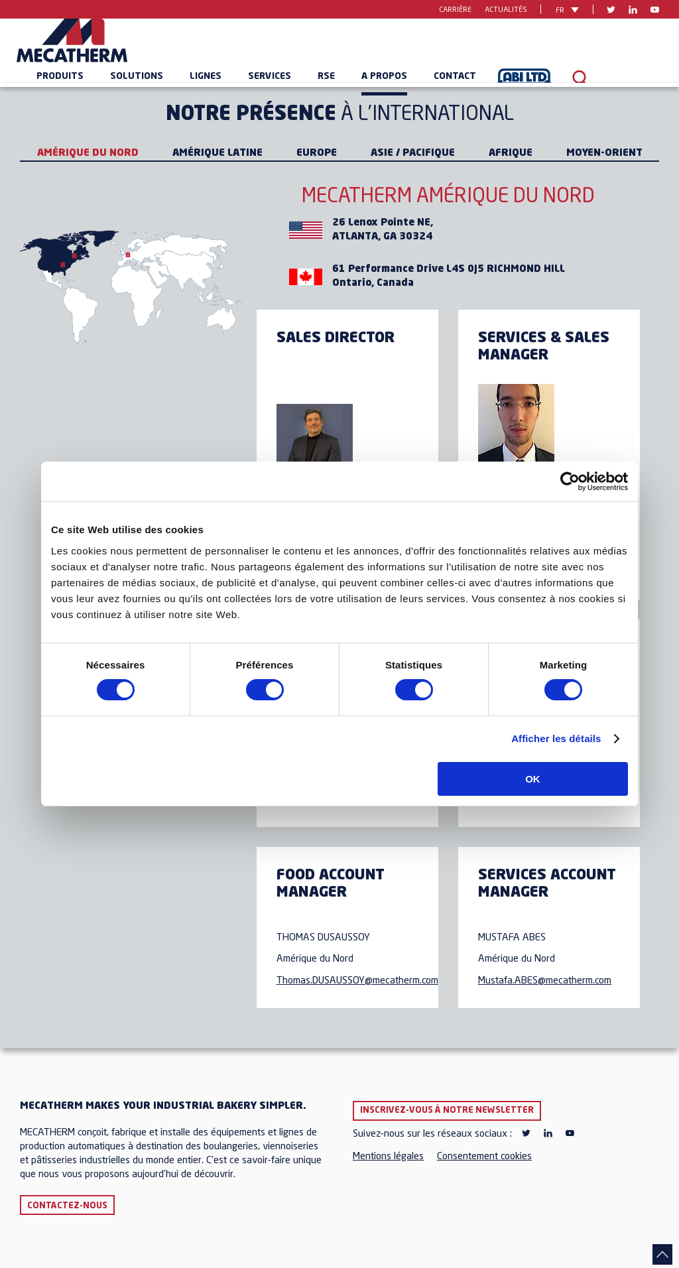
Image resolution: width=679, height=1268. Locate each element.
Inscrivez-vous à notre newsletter (447, 1110)
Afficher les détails (556, 738)
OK (532, 779)
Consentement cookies (484, 1157)
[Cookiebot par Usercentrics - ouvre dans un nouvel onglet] (570, 481)
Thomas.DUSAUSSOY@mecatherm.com (357, 981)
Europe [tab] (316, 153)
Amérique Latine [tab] (217, 153)
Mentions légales (388, 1157)
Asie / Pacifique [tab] (413, 153)
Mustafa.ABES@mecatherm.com (544, 981)
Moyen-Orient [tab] (604, 153)
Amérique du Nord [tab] (88, 153)
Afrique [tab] (510, 153)
